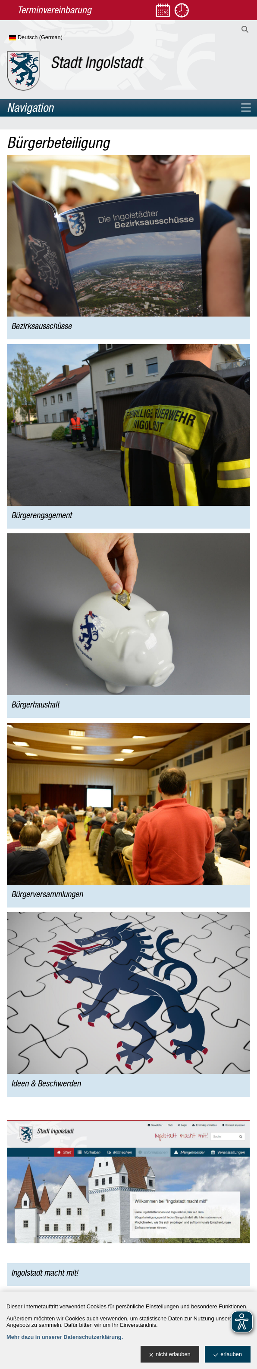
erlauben (227, 1354)
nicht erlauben (169, 1354)
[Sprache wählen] (50, 38)
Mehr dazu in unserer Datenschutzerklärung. (64, 1337)
